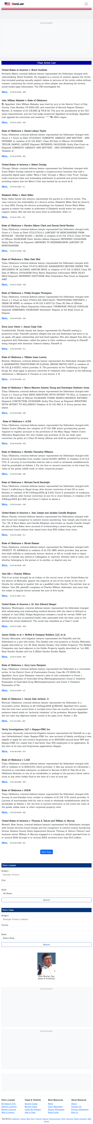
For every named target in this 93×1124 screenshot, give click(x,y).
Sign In (74, 1112)
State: (4, 889)
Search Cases (31, 1103)
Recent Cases (31, 1106)
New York (31, 1119)
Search (46, 900)
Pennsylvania (54, 1119)
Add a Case (30, 1112)
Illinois (45, 1119)
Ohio (63, 1119)
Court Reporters (55, 1106)
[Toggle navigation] (86, 4)
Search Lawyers (9, 1106)
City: (3, 880)
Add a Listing (7, 1112)
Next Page (46, 852)
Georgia (70, 1119)
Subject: (5, 871)
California (15, 1119)
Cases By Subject (33, 1109)
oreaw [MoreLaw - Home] (14, 4)
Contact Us (76, 1106)
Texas (23, 1119)
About (74, 1103)
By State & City (8, 1103)
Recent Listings (8, 1109)
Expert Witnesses (56, 1109)
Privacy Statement (80, 1109)
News (50, 1103)
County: (4, 925)
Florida (39, 1119)
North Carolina (80, 1119)
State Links (53, 1112)
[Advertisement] (46, 42)
